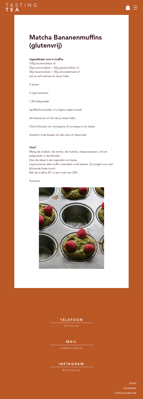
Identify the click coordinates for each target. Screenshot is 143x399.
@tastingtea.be (72, 370)
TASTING (22, 7)
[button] (135, 7)
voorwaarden (129, 388)
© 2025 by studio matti (125, 393)
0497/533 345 (71, 325)
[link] (128, 7)
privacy (132, 383)
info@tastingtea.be (71, 348)
